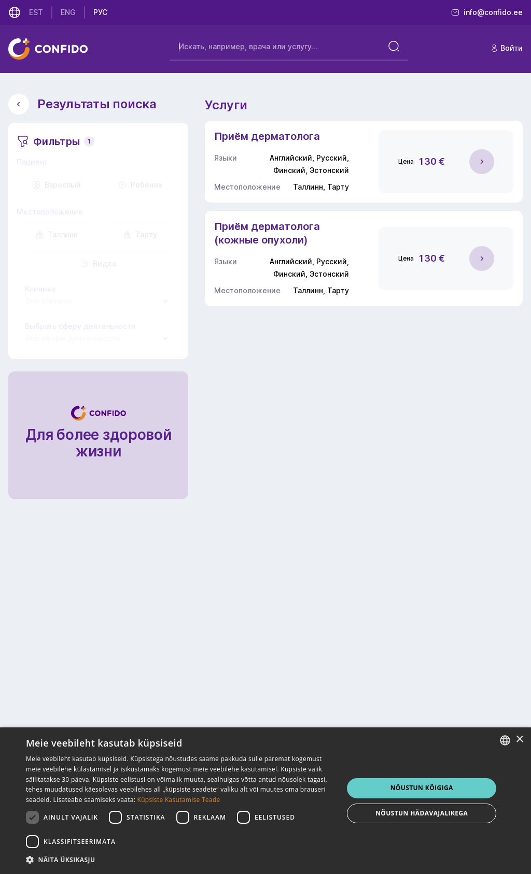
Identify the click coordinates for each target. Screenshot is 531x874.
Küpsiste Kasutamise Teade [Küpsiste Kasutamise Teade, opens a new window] (178, 799)
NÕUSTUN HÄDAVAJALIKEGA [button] (421, 813)
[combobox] (98, 301)
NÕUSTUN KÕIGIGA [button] (421, 787)
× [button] (519, 739)
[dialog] (265, 800)
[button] (180, 860)
